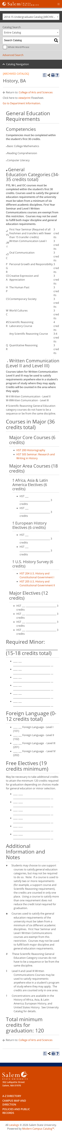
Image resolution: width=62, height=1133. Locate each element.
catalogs (14, 1125)
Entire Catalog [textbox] (12, 32)
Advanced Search (13, 55)
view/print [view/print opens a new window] (24, 98)
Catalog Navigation (17, 64)
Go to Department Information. (22, 103)
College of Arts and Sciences (36, 92)
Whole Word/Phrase (18, 47)
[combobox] (31, 17)
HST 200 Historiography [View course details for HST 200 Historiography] (30, 450)
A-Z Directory (11, 1096)
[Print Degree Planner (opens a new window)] (44, 75)
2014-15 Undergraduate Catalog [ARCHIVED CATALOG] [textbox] (31, 17)
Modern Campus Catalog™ (38, 1128)
